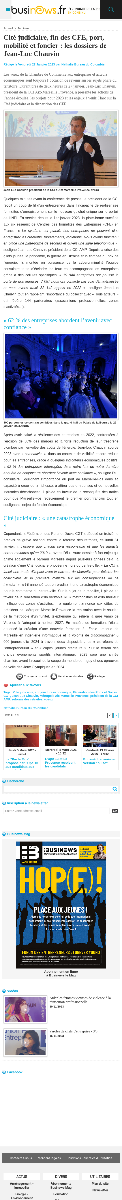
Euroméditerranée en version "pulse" (99, 761)
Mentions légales (49, 1158)
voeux (54, 699)
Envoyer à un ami (27, 676)
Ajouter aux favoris (25, 685)
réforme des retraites (33, 699)
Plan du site (100, 1184)
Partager (101, 676)
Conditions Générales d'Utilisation (90, 1158)
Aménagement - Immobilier (22, 1186)
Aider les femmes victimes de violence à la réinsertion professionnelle (79, 1000)
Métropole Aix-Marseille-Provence (64, 696)
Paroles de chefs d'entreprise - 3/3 (73, 1031)
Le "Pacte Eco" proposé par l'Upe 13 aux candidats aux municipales (22, 762)
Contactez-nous (20, 1158)
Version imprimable (68, 676)
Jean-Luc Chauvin (24, 696)
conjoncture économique (53, 692)
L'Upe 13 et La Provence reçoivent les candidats (60, 762)
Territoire (23, 28)
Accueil (8, 28)
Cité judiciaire (23, 692)
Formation (60, 1194)
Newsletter (100, 1190)
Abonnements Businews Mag (61, 1186)
